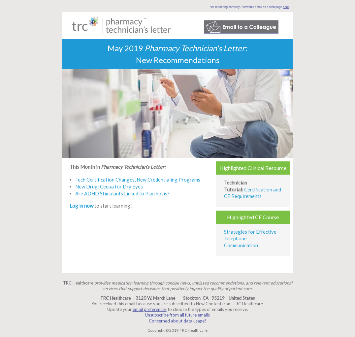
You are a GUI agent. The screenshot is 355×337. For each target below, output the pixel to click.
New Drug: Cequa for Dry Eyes (109, 186)
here (286, 7)
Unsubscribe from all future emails (177, 315)
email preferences (150, 309)
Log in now (81, 206)
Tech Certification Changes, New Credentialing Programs (137, 180)
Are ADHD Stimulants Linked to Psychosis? (122, 193)
